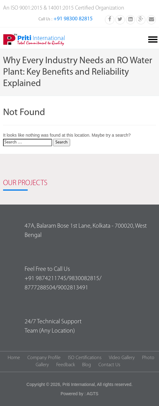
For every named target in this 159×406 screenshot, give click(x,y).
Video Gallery (122, 357)
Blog (86, 364)
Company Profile (44, 357)
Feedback (65, 364)
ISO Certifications (84, 357)
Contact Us (109, 364)
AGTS (92, 393)
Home (14, 357)
